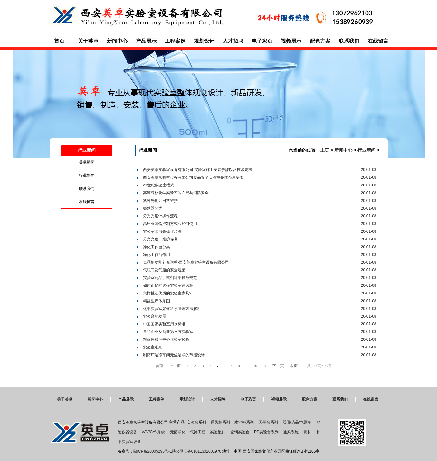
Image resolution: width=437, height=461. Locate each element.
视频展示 (291, 41)
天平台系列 (268, 422)
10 (255, 366)
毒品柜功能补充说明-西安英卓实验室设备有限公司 (186, 262)
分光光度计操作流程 (160, 216)
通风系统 (291, 432)
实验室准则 (152, 347)
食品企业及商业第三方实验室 (168, 332)
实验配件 (217, 432)
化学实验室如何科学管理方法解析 (172, 308)
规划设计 (204, 41)
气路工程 (197, 432)
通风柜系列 (220, 422)
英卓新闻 (86, 162)
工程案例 (175, 41)
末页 (294, 366)
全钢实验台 (240, 432)
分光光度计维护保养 (160, 239)
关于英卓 (88, 41)
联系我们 (349, 41)
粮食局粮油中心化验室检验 (166, 339)
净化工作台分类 (156, 247)
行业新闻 (86, 175)
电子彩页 (262, 41)
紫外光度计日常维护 (160, 200)
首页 (59, 41)
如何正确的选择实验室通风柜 (168, 285)
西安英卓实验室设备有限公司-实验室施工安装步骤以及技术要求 (197, 169)
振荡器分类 (152, 208)
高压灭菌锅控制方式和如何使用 (170, 223)
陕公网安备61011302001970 (196, 451)
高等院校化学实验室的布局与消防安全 (176, 193)
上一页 (175, 366)
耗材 (307, 432)
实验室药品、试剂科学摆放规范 (170, 278)
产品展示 (146, 41)
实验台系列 (196, 422)
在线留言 (378, 41)
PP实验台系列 (266, 432)
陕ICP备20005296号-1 (152, 451)
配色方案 (320, 41)
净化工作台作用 (156, 254)
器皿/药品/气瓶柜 (297, 422)
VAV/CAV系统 (153, 432)
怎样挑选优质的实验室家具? (167, 293)
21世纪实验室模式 (158, 185)
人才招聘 (233, 41)
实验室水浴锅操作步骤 (162, 231)
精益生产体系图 (156, 301)
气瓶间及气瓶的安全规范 (164, 270)
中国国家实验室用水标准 (164, 324)
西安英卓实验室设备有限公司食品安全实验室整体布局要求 (193, 177)
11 (265, 366)
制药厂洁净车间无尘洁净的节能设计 (174, 355)
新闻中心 (117, 41)
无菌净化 (177, 432)
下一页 (278, 366)
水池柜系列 (244, 422)
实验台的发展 (154, 316)
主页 (324, 150)
